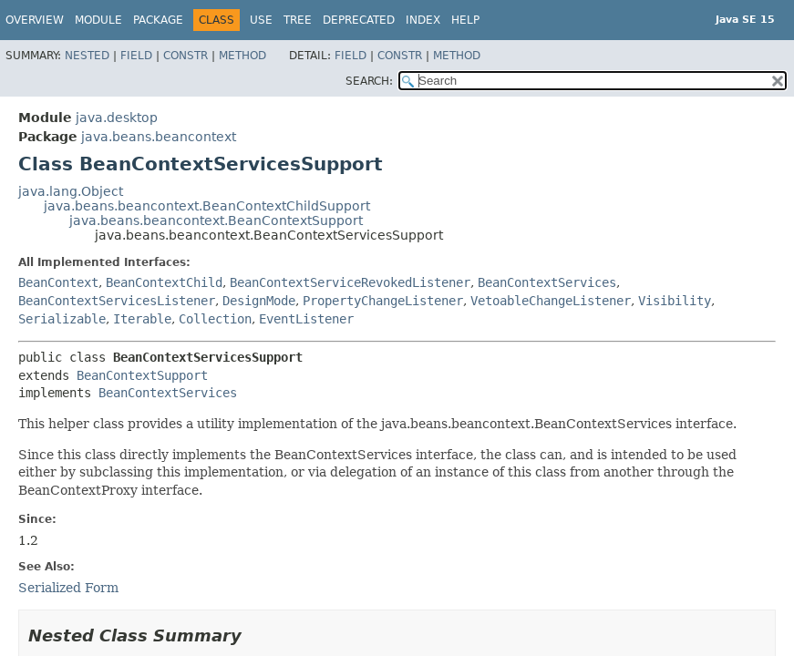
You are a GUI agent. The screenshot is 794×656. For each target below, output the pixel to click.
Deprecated (359, 20)
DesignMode (258, 300)
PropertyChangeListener (383, 300)
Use (261, 20)
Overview (34, 20)
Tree (298, 20)
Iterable (142, 319)
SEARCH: (369, 81)
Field (136, 55)
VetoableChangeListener (550, 300)
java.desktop (117, 117)
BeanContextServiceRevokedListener (350, 282)
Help (465, 20)
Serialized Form (68, 587)
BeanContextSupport (142, 375)
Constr (185, 55)
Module (98, 20)
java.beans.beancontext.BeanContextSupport (216, 220)
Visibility (674, 300)
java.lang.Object (70, 191)
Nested (87, 55)
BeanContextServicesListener (116, 300)
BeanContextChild (164, 282)
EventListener (306, 319)
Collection (215, 319)
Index (423, 20)
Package (158, 20)
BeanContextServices (547, 282)
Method (242, 55)
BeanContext (58, 282)
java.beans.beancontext (158, 136)
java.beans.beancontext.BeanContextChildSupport (207, 206)
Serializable (62, 319)
